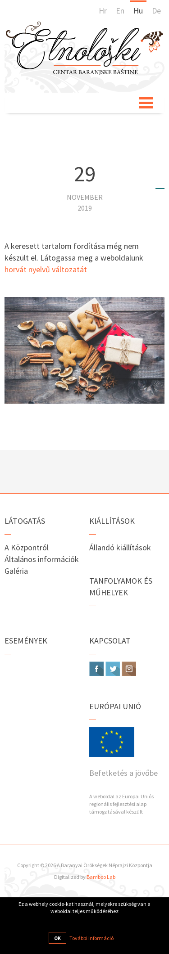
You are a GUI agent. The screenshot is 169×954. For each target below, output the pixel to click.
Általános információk (42, 559)
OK (57, 938)
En (120, 10)
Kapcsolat (110, 640)
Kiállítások (112, 521)
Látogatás (25, 521)
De (156, 10)
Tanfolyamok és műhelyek (120, 587)
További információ (91, 938)
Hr (103, 10)
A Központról (27, 547)
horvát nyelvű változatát (46, 269)
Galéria (16, 571)
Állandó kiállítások (120, 547)
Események (26, 640)
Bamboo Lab (101, 876)
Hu (138, 10)
